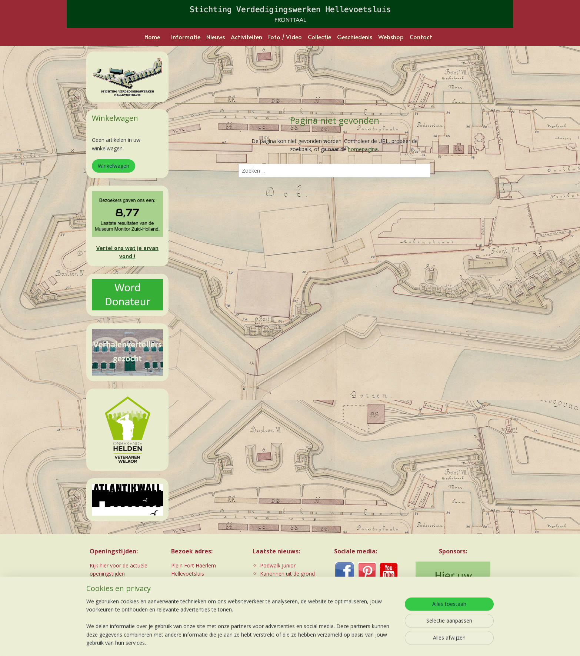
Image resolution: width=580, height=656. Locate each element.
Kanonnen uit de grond (287, 573)
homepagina (363, 149)
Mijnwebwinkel (366, 642)
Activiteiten (246, 37)
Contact (421, 37)
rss (273, 642)
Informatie (185, 37)
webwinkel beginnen (301, 642)
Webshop (391, 37)
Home (152, 37)
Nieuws (215, 37)
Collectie (319, 37)
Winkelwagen (113, 165)
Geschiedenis (354, 37)
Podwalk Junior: (278, 565)
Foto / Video (285, 37)
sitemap (257, 642)
